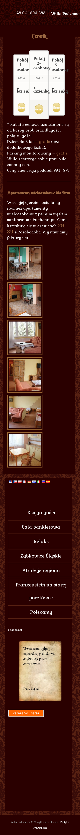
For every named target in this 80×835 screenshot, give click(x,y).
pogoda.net (15, 630)
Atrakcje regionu (41, 570)
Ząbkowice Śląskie (41, 556)
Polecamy (41, 612)
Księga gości (41, 512)
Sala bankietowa (41, 527)
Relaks (41, 541)
